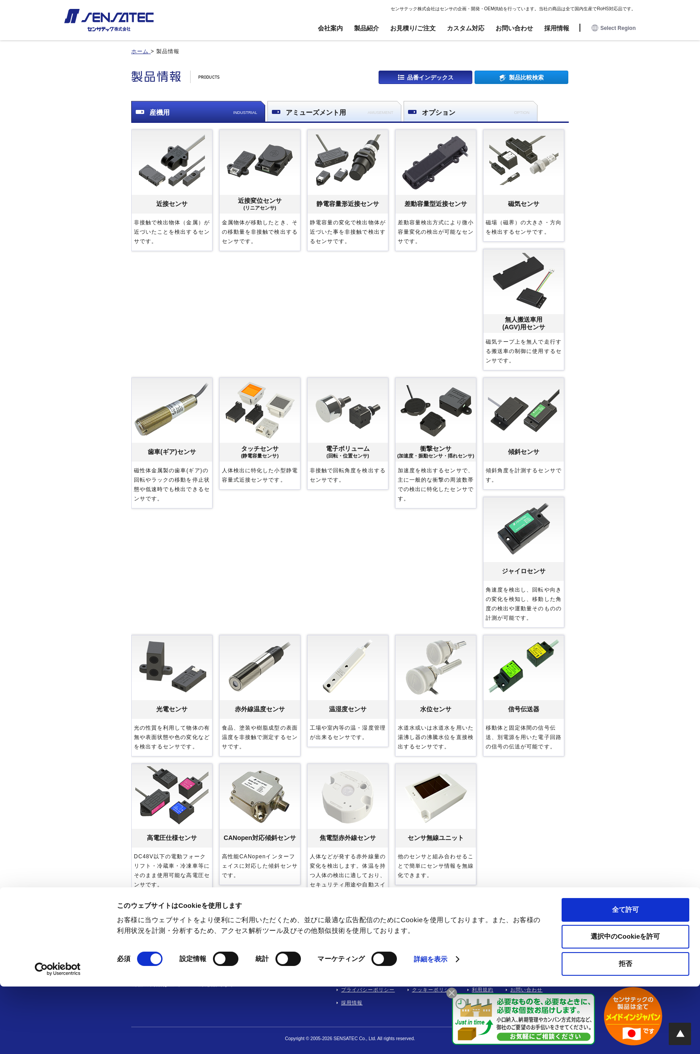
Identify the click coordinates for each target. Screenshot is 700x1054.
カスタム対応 (465, 28)
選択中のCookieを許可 (625, 1004)
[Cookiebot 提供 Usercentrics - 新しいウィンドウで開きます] (58, 1036)
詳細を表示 (431, 1027)
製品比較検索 (526, 77)
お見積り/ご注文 (413, 28)
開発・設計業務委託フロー (373, 950)
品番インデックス (430, 77)
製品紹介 (366, 28)
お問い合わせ (514, 28)
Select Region (614, 28)
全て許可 (625, 977)
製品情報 (472, 950)
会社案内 (330, 28)
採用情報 (556, 28)
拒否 (625, 1031)
